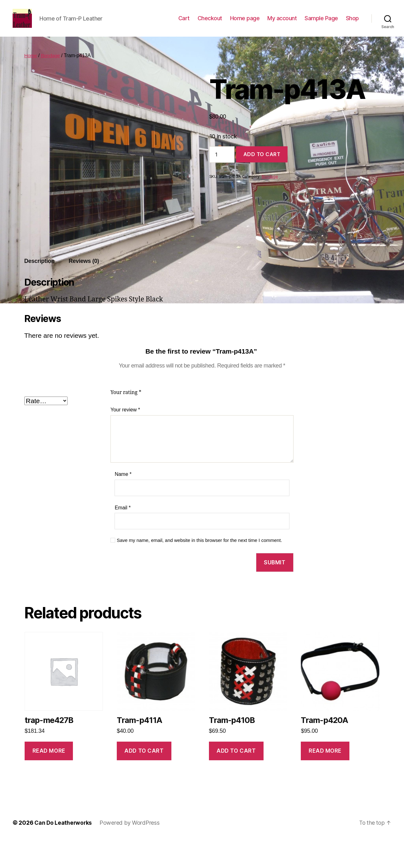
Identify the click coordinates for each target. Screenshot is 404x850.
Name (123, 483)
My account (282, 23)
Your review (125, 419)
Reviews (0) (84, 270)
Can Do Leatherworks (63, 832)
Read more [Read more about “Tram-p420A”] (325, 760)
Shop (352, 23)
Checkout (210, 23)
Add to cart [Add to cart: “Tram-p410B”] (236, 760)
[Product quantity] (222, 164)
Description (39, 270)
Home (31, 65)
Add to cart (262, 164)
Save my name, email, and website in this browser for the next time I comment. (199, 549)
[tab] (39, 270)
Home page (245, 23)
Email (123, 517)
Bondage (51, 65)
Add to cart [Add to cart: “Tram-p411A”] (143, 760)
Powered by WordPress (131, 832)
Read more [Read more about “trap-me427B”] (49, 760)
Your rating (125, 402)
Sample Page (321, 23)
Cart (184, 23)
